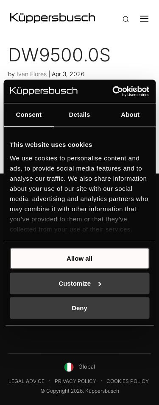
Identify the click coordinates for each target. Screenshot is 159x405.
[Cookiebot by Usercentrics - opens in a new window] (113, 91)
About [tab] (130, 114)
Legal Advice (26, 381)
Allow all (79, 258)
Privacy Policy (75, 381)
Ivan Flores (32, 73)
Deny (79, 307)
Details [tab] (79, 114)
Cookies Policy (127, 381)
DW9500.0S (59, 55)
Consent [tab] (29, 114)
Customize (80, 283)
